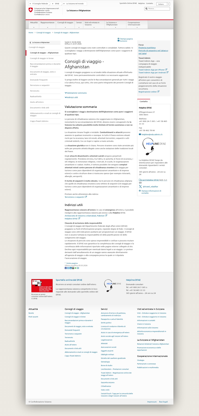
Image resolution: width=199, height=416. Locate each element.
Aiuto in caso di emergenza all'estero (115, 332)
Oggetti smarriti (107, 351)
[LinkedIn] (71, 268)
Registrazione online (149, 92)
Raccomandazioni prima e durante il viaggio (79, 322)
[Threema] (73, 268)
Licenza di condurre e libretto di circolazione (113, 328)
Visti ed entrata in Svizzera (94, 24)
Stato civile (105, 390)
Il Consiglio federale (40, 4)
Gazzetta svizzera (107, 383)
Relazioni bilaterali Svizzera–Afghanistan (153, 344)
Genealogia (105, 362)
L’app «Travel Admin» (73, 356)
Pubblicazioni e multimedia (147, 368)
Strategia (140, 360)
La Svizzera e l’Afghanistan (115, 24)
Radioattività (70, 341)
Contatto (142, 101)
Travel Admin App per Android (153, 72)
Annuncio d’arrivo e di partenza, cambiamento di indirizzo (113, 314)
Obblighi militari (107, 354)
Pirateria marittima (147, 47)
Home (31, 33)
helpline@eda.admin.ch (152, 134)
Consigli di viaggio (65, 24)
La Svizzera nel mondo (75, 4)
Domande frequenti (72, 330)
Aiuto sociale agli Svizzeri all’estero (114, 336)
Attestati (104, 344)
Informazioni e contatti (146, 320)
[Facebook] (66, 268)
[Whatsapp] (75, 268)
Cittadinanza (106, 386)
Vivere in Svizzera (144, 324)
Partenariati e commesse (146, 364)
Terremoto (69, 337)
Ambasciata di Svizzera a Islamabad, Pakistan (86, 215)
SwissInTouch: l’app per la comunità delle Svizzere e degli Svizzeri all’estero (117, 395)
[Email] (78, 268)
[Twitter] (68, 268)
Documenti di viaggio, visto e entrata (79, 327)
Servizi (79, 24)
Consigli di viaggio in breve (75, 317)
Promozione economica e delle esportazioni (149, 349)
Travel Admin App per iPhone (153, 70)
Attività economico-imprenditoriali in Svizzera (151, 332)
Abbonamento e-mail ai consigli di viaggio (81, 352)
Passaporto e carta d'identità (112, 319)
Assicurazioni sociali (108, 347)
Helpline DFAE (72, 218)
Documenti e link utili (73, 348)
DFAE (57, 4)
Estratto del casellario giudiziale (113, 358)
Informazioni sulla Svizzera (147, 328)
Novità (31, 313)
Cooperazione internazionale (137, 24)
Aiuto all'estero (71, 345)
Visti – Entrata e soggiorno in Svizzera (151, 313)
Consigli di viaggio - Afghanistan (77, 313)
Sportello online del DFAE (69, 280)
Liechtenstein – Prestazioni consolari (115, 369)
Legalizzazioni (106, 340)
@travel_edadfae (150, 186)
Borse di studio (106, 365)
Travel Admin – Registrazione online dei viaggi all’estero (116, 374)
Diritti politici (106, 323)
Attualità (34, 24)
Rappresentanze (47, 24)
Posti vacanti (33, 317)
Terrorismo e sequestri (76, 197)
